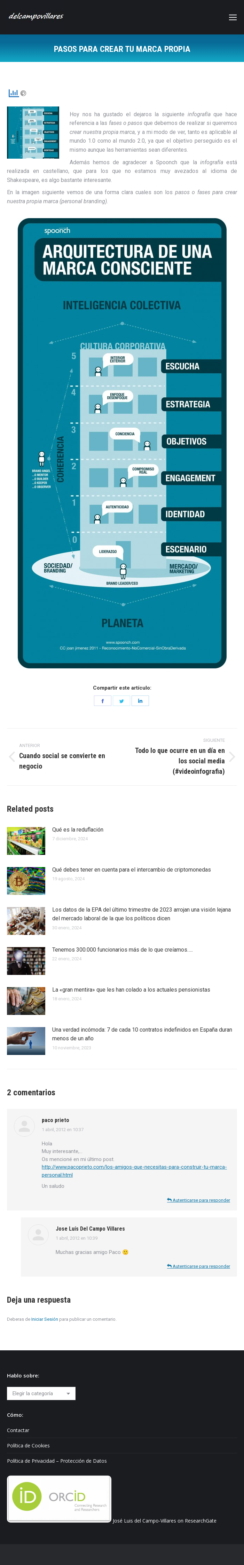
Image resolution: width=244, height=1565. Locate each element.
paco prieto (55, 1120)
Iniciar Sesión (44, 1319)
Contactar (18, 1430)
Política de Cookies (28, 1445)
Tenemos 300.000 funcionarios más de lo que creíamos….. (122, 949)
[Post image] (26, 841)
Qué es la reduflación (77, 829)
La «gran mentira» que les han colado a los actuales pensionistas (131, 989)
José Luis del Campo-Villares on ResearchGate (165, 1520)
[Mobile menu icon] (233, 17)
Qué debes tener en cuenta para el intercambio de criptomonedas (131, 869)
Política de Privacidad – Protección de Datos (57, 1460)
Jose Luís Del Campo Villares (90, 1228)
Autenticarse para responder (198, 1200)
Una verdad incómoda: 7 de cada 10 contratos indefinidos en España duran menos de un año (142, 1034)
